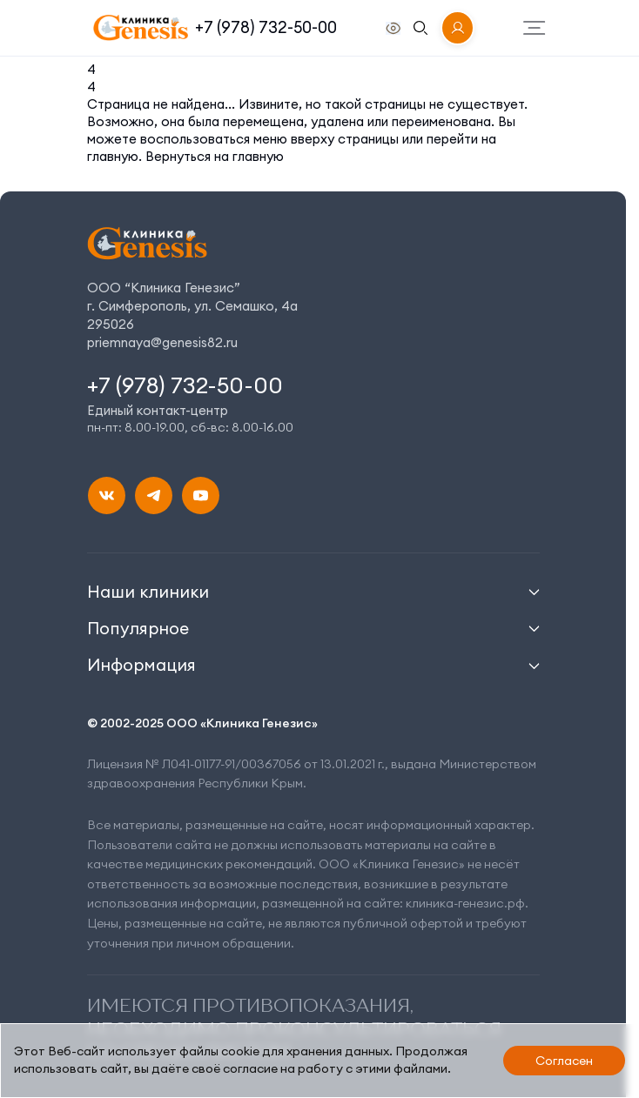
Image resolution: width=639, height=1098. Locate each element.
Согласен (564, 1060)
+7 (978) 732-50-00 (266, 27)
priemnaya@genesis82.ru (162, 342)
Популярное (138, 628)
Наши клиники (148, 591)
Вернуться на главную (214, 156)
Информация (141, 664)
